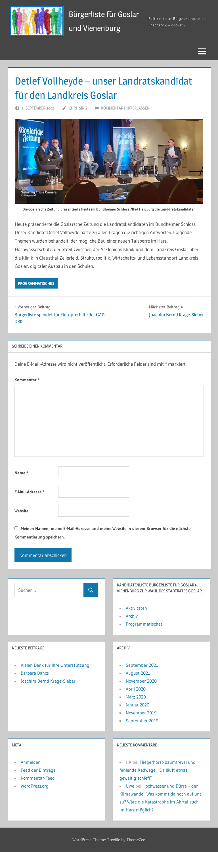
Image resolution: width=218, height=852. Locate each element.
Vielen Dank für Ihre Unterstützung (55, 665)
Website (21, 511)
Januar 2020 (137, 705)
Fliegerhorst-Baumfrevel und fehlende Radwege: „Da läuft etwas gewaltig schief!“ (158, 770)
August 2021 (138, 673)
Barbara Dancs (35, 673)
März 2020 (136, 697)
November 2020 (141, 681)
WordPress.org (35, 786)
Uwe (130, 786)
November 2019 (141, 713)
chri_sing (78, 108)
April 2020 (136, 689)
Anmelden (31, 762)
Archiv (132, 616)
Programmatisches (36, 283)
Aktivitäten (136, 608)
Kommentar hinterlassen (125, 108)
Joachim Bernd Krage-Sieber (48, 681)
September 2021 (142, 665)
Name (21, 473)
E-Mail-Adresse (29, 492)
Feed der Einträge (38, 770)
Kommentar (26, 379)
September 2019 (142, 720)
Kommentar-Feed (38, 778)
